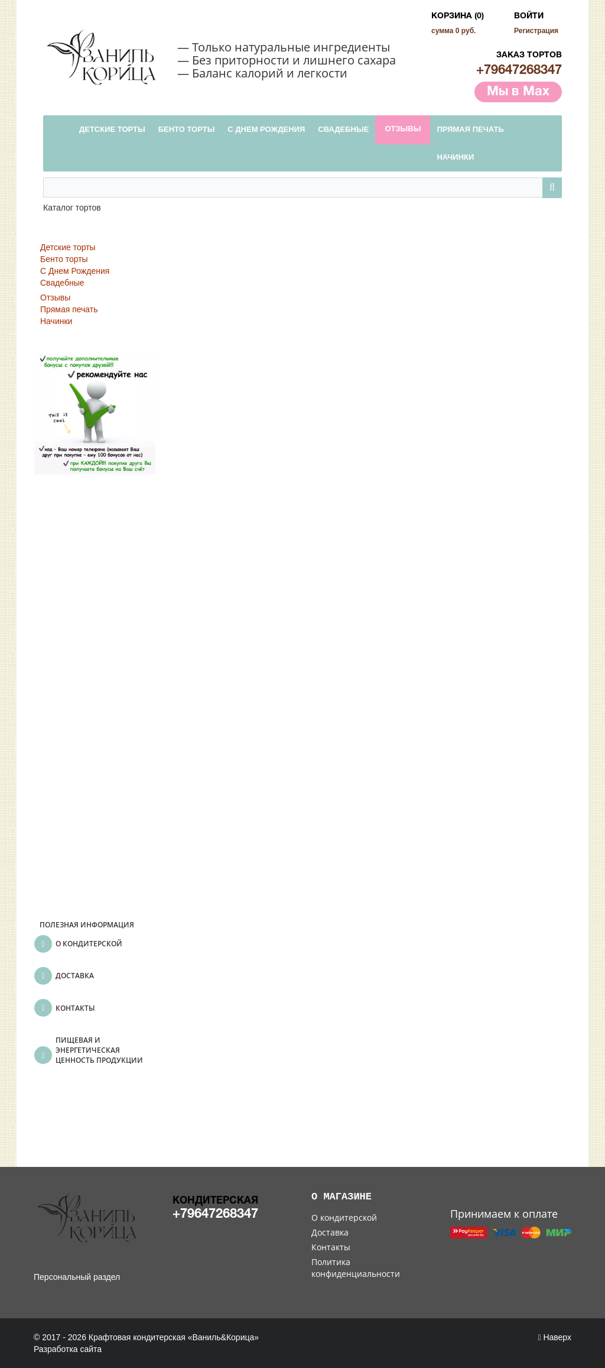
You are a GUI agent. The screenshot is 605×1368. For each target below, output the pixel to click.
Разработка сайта (68, 1349)
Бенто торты (64, 259)
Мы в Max (518, 92)
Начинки (56, 321)
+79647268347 (519, 70)
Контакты (330, 1247)
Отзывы (55, 297)
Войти (529, 16)
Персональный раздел (77, 1277)
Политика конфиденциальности (355, 1267)
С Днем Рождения (74, 271)
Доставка (330, 1232)
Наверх (554, 1337)
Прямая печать (69, 309)
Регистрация (536, 31)
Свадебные (62, 282)
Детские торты (68, 247)
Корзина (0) (457, 16)
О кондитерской (344, 1217)
